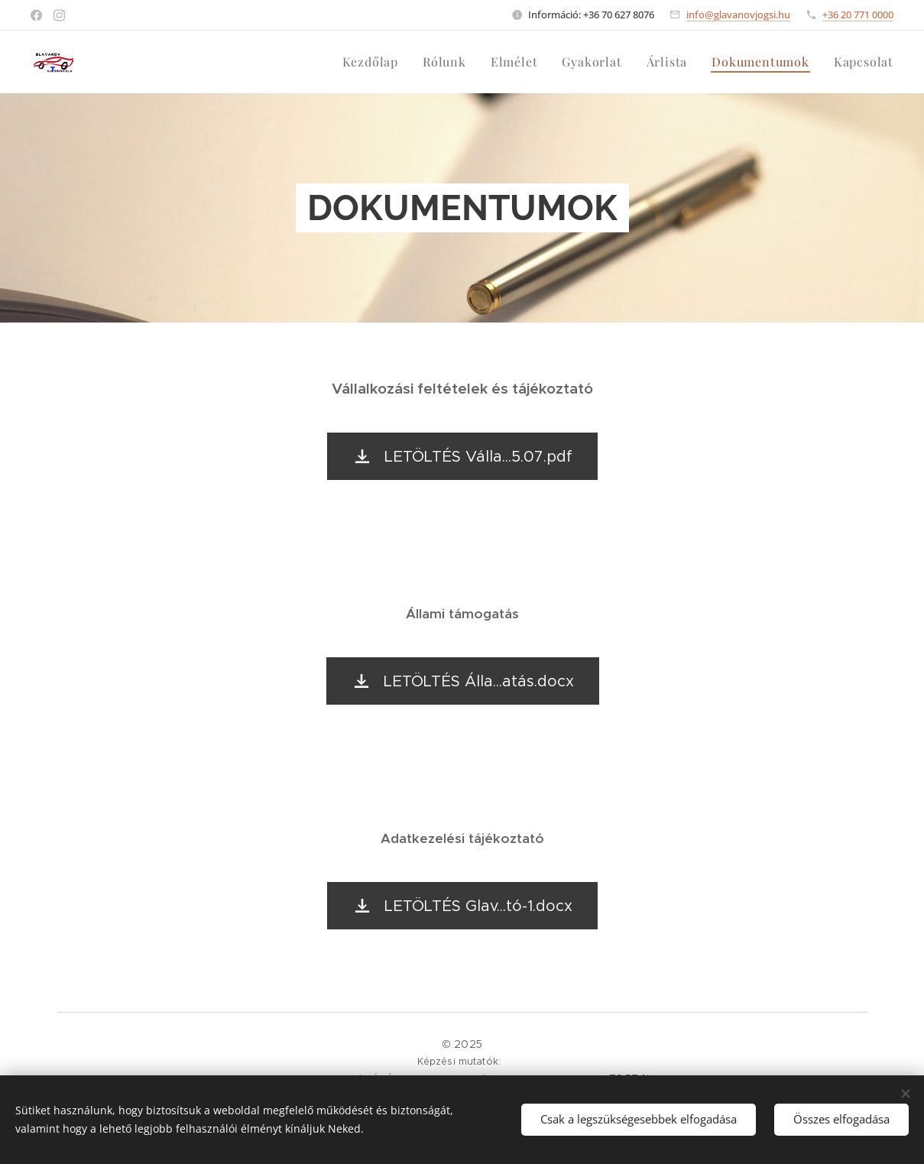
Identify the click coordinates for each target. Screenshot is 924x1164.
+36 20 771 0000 (857, 14)
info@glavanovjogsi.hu (738, 14)
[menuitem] (374, 62)
